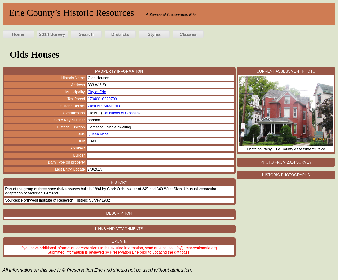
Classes (188, 34)
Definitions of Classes (120, 113)
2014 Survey (52, 34)
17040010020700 (102, 99)
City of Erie (97, 92)
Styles (154, 34)
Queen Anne (98, 134)
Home (18, 34)
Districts (120, 34)
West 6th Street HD (104, 106)
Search (86, 34)
